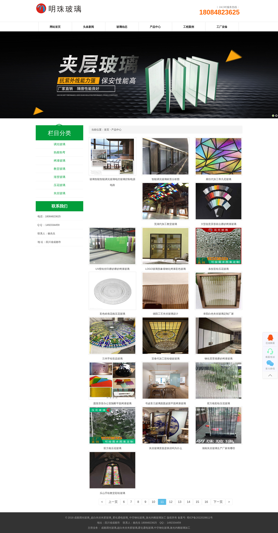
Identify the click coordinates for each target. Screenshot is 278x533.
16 (206, 502)
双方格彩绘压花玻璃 (218, 403)
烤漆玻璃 (59, 160)
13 (179, 502)
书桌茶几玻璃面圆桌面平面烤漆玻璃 (165, 403)
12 (170, 502)
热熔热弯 (59, 152)
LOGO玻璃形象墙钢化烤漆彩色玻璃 (165, 268)
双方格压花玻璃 (112, 448)
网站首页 (55, 26)
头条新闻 (88, 26)
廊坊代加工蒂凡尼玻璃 (218, 179)
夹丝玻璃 (59, 193)
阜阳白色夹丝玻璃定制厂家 (218, 313)
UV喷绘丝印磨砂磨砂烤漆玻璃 (112, 268)
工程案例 (188, 26)
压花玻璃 (59, 185)
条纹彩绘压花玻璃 (218, 268)
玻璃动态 (121, 26)
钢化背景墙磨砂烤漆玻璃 (218, 358)
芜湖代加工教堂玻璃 (165, 224)
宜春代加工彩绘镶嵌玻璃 (166, 358)
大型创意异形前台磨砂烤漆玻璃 (218, 224)
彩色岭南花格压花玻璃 (112, 313)
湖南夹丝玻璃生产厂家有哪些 (218, 448)
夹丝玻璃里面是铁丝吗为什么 (165, 448)
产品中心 (155, 26)
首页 (106, 129)
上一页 (113, 502)
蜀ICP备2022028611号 (200, 517)
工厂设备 (222, 26)
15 (197, 502)
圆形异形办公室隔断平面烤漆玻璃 (112, 403)
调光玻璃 (59, 144)
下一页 (218, 502)
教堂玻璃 (59, 168)
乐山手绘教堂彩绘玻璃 (112, 493)
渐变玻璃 (59, 176)
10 (153, 502)
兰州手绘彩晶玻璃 (112, 358)
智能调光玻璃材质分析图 (166, 179)
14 (188, 502)
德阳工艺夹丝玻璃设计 (165, 313)
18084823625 (219, 12)
